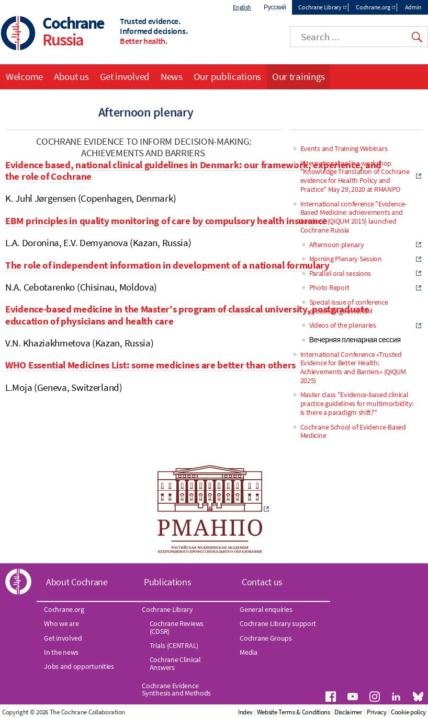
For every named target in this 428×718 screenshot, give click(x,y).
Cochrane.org (373, 7)
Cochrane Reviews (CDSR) (177, 627)
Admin (413, 7)
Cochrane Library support (278, 623)
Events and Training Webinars (344, 148)
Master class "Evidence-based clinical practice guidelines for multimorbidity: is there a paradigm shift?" (356, 403)
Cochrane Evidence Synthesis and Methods (176, 689)
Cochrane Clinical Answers (175, 663)
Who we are (61, 623)
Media (248, 652)
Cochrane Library (319, 7)
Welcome (24, 76)
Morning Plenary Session (345, 258)
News (172, 76)
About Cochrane (77, 582)
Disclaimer (348, 712)
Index (245, 712)
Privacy (377, 712)
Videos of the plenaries (342, 325)
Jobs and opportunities (79, 666)
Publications (167, 582)
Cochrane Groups (266, 638)
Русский (275, 7)
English (242, 7)
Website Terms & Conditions (293, 712)
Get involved (125, 76)
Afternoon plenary (336, 244)
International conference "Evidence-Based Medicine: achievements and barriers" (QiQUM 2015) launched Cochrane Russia (353, 217)
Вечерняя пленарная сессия (355, 339)
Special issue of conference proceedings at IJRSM (348, 306)
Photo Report (329, 287)
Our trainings (298, 76)
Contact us (262, 582)
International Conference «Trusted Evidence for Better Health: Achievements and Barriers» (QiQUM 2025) (353, 367)
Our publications (227, 76)
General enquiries (266, 609)
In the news (61, 652)
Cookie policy (408, 712)
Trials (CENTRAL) (174, 645)
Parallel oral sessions (340, 273)
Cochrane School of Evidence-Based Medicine (353, 431)
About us (71, 76)
